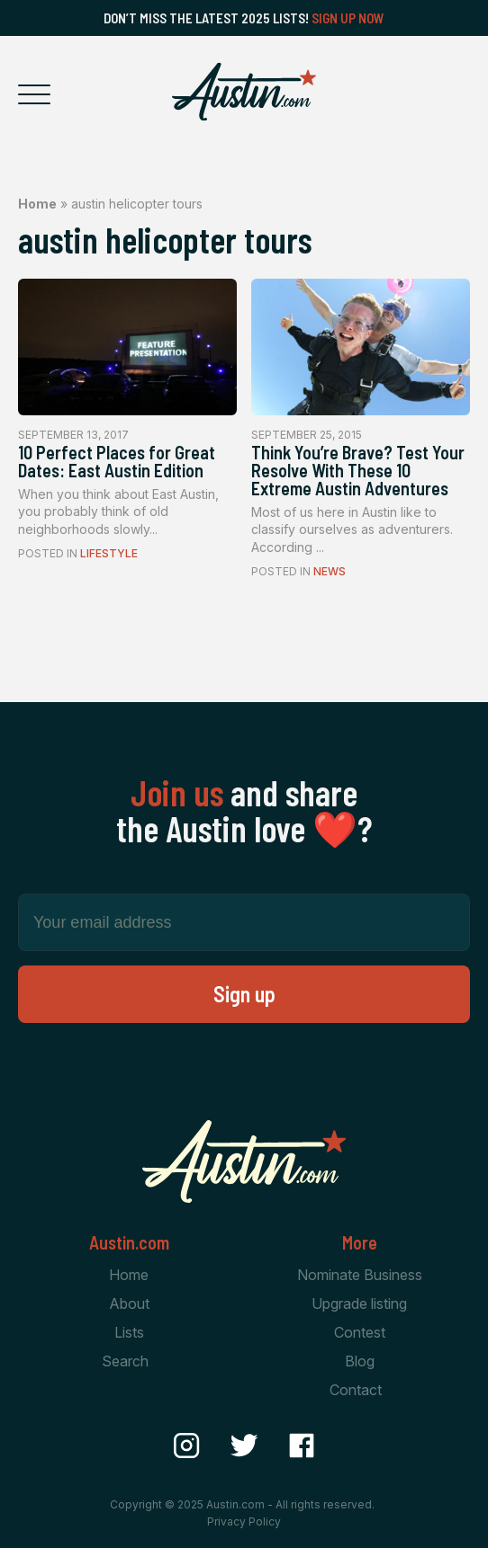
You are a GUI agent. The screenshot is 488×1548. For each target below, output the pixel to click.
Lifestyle (109, 553)
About (129, 1303)
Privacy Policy (244, 1521)
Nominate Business (359, 1275)
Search (125, 1361)
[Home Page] (244, 91)
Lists (129, 1332)
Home (37, 203)
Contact (356, 1390)
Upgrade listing (359, 1303)
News (329, 571)
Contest (359, 1332)
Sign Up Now (348, 18)
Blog (360, 1361)
